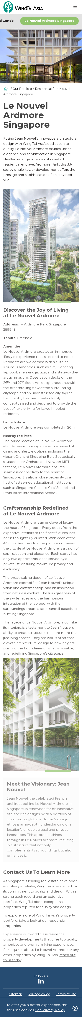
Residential (43, 89)
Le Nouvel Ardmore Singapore (49, 21)
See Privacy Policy (50, 1010)
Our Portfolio (22, 89)
